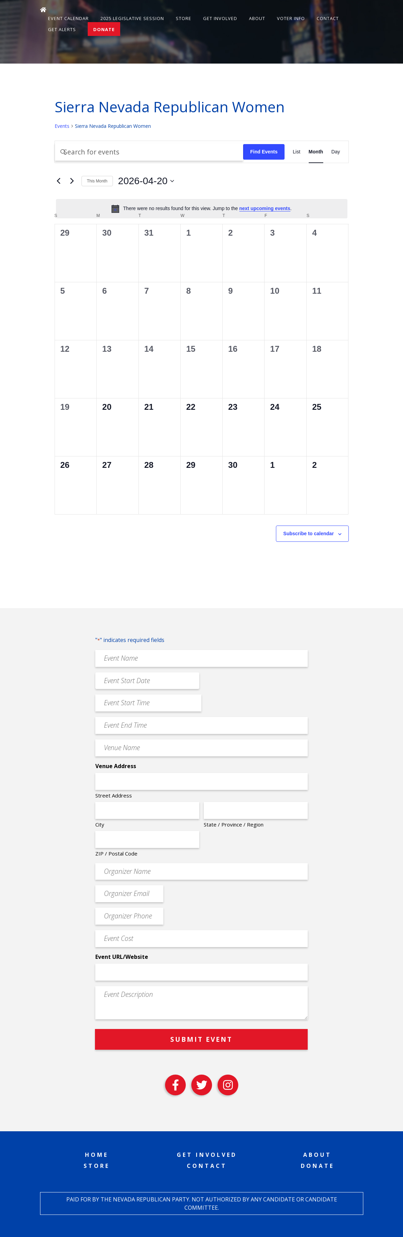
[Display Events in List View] (296, 152)
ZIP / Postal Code (116, 853)
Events (62, 126)
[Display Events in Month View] (316, 152)
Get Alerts (62, 29)
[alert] (201, 208)
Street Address (113, 795)
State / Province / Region (233, 824)
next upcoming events (264, 208)
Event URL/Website (121, 957)
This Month (97, 181)
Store (183, 18)
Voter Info (291, 18)
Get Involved (220, 18)
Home (96, 1155)
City (99, 824)
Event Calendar (68, 18)
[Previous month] (59, 181)
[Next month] (72, 181)
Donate (104, 29)
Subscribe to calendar (308, 533)
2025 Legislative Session (132, 18)
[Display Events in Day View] (336, 152)
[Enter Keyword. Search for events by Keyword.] (149, 152)
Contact (328, 18)
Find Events (263, 151)
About (257, 18)
